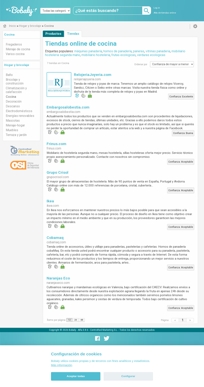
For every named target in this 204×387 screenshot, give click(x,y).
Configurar (128, 376)
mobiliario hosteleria (95, 55)
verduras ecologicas (151, 55)
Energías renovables (20, 116)
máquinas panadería (88, 51)
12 (69, 320)
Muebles (12, 130)
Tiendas (73, 34)
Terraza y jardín (16, 135)
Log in (157, 8)
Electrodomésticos (19, 111)
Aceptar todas (76, 376)
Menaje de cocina (18, 49)
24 (75, 320)
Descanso (13, 106)
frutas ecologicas (123, 55)
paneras (138, 51)
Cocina (9, 34)
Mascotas (13, 120)
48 (81, 320)
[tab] (21, 34)
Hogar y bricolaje (16, 65)
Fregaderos (14, 44)
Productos (53, 34)
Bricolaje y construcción (15, 81)
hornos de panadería (117, 51)
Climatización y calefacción (16, 90)
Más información (61, 365)
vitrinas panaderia (158, 51)
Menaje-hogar (15, 125)
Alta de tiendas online (165, 13)
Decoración (14, 101)
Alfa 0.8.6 (83, 330)
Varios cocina (15, 54)
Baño (9, 75)
